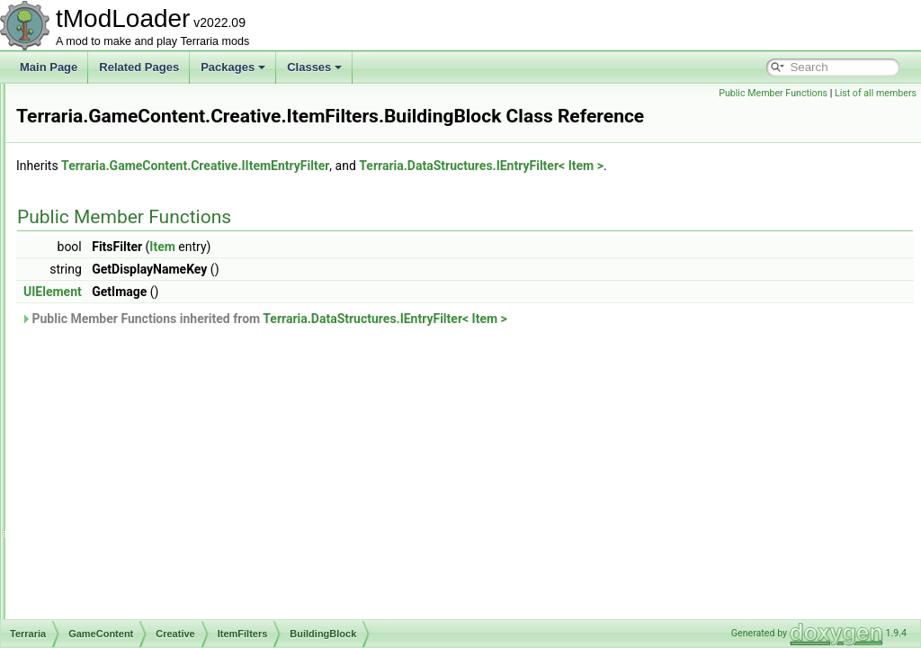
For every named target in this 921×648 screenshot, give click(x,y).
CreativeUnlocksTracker (160, 142)
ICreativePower (139, 182)
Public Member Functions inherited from (489, 318)
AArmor (135, 300)
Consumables (150, 399)
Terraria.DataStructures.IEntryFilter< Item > (706, 165)
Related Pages (139, 67)
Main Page (48, 67)
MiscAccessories (157, 478)
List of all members (876, 93)
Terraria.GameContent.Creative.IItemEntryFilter (420, 165)
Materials (139, 459)
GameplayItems (154, 439)
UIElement (277, 291)
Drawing (108, 617)
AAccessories (150, 280)
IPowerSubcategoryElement (170, 221)
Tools (129, 518)
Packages (233, 67)
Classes (314, 67)
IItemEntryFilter (139, 201)
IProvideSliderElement (156, 241)
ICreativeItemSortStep (156, 162)
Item (387, 246)
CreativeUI (128, 122)
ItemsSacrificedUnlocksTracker (177, 578)
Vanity (131, 538)
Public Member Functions (773, 93)
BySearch (140, 380)
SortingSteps (134, 597)
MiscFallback (148, 498)
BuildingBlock (149, 360)
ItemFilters (128, 261)
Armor (132, 340)
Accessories (146, 320)
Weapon (136, 558)
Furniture (138, 419)
